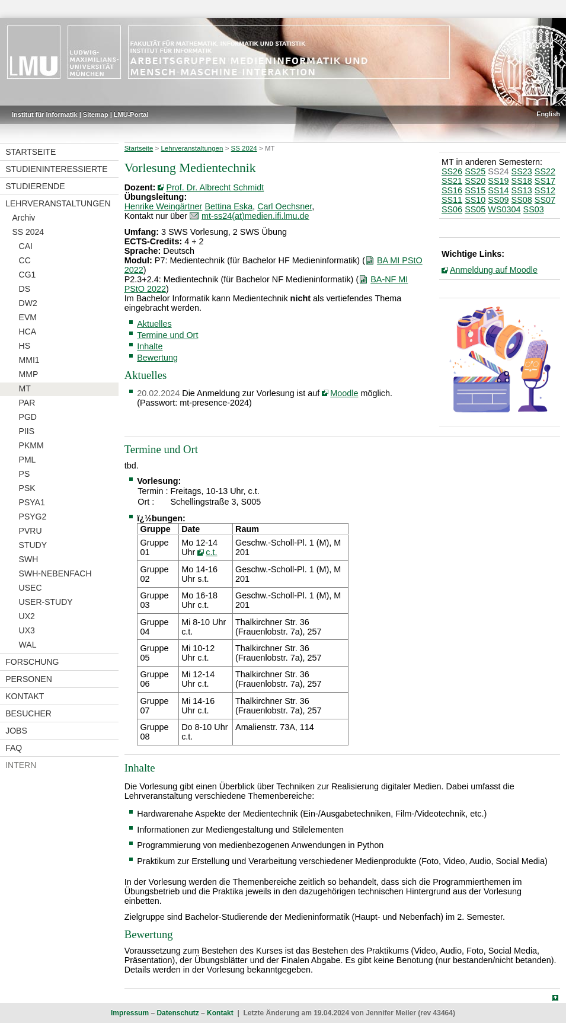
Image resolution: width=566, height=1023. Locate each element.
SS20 (475, 181)
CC (25, 260)
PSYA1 (32, 502)
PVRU (30, 531)
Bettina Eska (228, 206)
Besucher (28, 713)
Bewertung (157, 357)
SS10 (475, 200)
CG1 (27, 274)
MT (25, 388)
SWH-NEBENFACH (55, 573)
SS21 (452, 181)
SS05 (475, 209)
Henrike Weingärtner (163, 206)
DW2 (28, 303)
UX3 (27, 630)
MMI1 (29, 360)
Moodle (344, 393)
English (548, 113)
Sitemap (95, 114)
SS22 (545, 171)
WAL (28, 644)
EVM (28, 317)
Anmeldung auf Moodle (494, 270)
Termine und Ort (167, 335)
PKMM (31, 445)
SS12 (545, 190)
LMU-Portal (131, 114)
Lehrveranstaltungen (57, 203)
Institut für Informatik (45, 114)
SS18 (521, 181)
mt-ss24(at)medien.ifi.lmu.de (255, 216)
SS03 (533, 209)
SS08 (521, 200)
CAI (26, 246)
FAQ (13, 748)
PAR (27, 402)
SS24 (498, 171)
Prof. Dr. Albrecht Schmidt (215, 187)
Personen (28, 679)
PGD (28, 417)
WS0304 (504, 209)
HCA (28, 331)
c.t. (211, 552)
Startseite (30, 152)
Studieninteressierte (56, 169)
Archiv (23, 217)
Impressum (130, 1013)
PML (27, 459)
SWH (29, 559)
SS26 (452, 171)
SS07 (545, 200)
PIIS (26, 431)
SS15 (475, 190)
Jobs (16, 730)
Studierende (35, 186)
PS (24, 474)
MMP (29, 374)
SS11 (452, 200)
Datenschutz (177, 1013)
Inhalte (149, 346)
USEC (30, 587)
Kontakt (24, 696)
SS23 (521, 171)
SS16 (452, 190)
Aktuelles (154, 324)
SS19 (498, 181)
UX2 (27, 616)
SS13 (521, 190)
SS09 (498, 200)
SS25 (475, 171)
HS (24, 345)
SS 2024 (28, 232)
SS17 (545, 181)
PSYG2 (33, 516)
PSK (27, 488)
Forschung (32, 662)
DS (24, 289)
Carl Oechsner (284, 206)
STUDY (33, 545)
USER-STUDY (46, 602)
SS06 (452, 209)
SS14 (498, 190)
